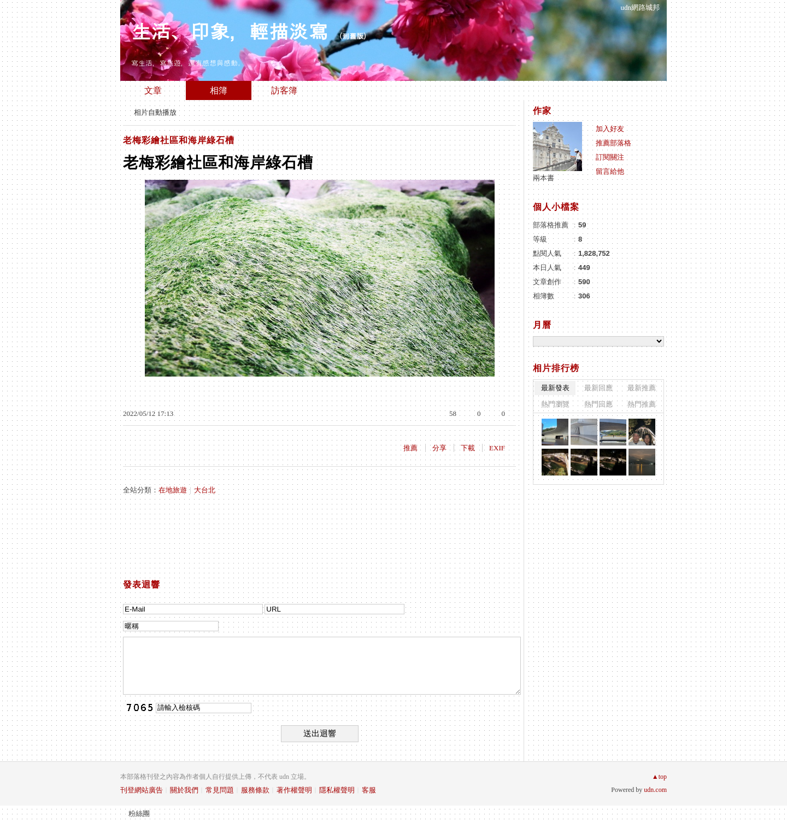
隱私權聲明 (337, 790)
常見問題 (219, 790)
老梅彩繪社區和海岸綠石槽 (178, 140)
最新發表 (555, 388)
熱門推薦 (641, 404)
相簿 (218, 90)
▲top (659, 776)
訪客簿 (284, 90)
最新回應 (598, 388)
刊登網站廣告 (141, 790)
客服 (369, 790)
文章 (153, 90)
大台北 (204, 490)
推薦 (410, 448)
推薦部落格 (613, 143)
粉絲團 (139, 813)
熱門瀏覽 (555, 404)
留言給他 (610, 171)
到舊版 (352, 36)
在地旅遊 (172, 490)
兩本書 (543, 178)
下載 (468, 448)
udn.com (655, 790)
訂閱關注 (610, 157)
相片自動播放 (155, 112)
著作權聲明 (294, 790)
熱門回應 (598, 404)
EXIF (497, 448)
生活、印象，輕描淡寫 (229, 30)
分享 (439, 448)
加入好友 (610, 129)
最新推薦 (641, 388)
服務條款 (255, 790)
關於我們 (184, 790)
